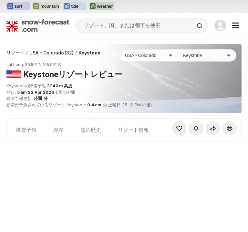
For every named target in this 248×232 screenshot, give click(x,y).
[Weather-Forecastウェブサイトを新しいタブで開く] (101, 6)
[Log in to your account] (220, 25)
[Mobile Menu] (236, 25)
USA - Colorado (51, 52)
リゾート (15, 52)
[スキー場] (207, 55)
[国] (149, 55)
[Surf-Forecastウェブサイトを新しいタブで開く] (18, 6)
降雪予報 (26, 130)
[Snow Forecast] (37, 25)
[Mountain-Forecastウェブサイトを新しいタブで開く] (46, 6)
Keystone (89, 52)
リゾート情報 (133, 130)
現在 (58, 130)
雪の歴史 (90, 130)
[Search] (200, 25)
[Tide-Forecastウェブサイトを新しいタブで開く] (74, 6)
